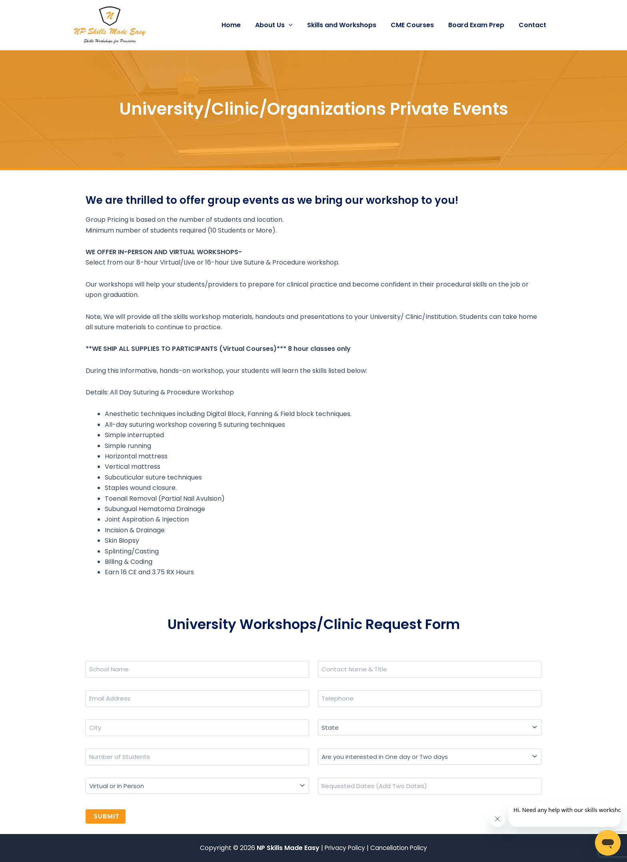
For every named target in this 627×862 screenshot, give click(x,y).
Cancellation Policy (400, 847)
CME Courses (416, 25)
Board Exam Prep (479, 25)
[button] (296, 25)
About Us (281, 25)
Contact (533, 25)
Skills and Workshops (347, 25)
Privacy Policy (344, 847)
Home (240, 25)
